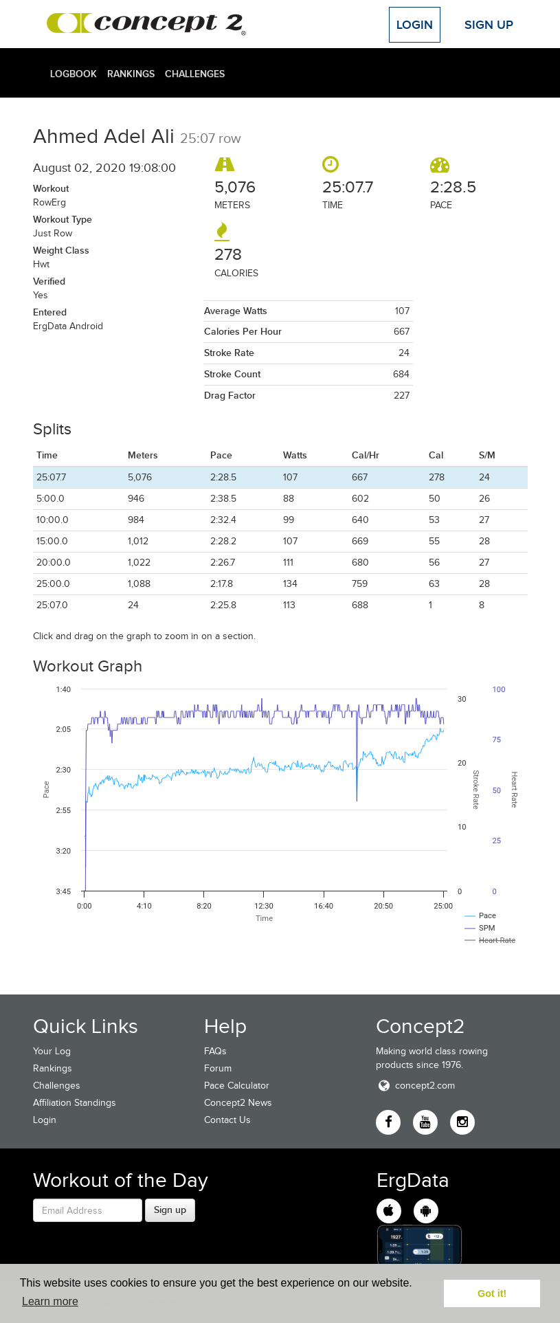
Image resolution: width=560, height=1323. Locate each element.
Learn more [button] (50, 1301)
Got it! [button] (492, 1293)
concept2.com (415, 1085)
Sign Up (488, 25)
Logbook (73, 73)
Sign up (170, 1209)
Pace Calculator (236, 1085)
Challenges (195, 73)
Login (414, 25)
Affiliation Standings (74, 1103)
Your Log (52, 1051)
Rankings (131, 73)
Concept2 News (238, 1103)
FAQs (215, 1051)
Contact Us (227, 1120)
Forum (218, 1068)
